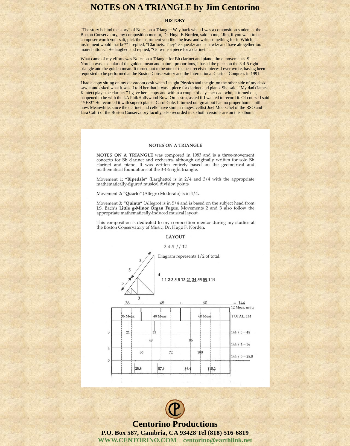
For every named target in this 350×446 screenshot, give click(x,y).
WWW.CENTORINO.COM (137, 440)
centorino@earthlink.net (217, 440)
